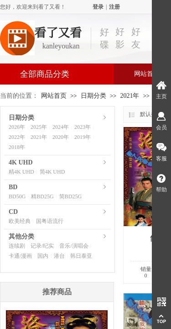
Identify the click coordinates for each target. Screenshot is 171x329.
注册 (114, 7)
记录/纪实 (42, 246)
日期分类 (93, 95)
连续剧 (17, 246)
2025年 (39, 127)
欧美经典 (20, 221)
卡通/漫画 (20, 256)
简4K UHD (52, 172)
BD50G (17, 196)
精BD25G (42, 196)
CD (13, 211)
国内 (42, 256)
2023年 (82, 127)
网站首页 (54, 95)
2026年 (17, 127)
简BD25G (70, 196)
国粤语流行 (49, 221)
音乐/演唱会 (73, 246)
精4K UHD (21, 172)
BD (13, 187)
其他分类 (21, 236)
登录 (98, 7)
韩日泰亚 (81, 256)
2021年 (129, 95)
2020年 (60, 137)
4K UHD (21, 162)
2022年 (17, 137)
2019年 (82, 137)
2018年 (17, 147)
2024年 (60, 127)
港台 (59, 256)
